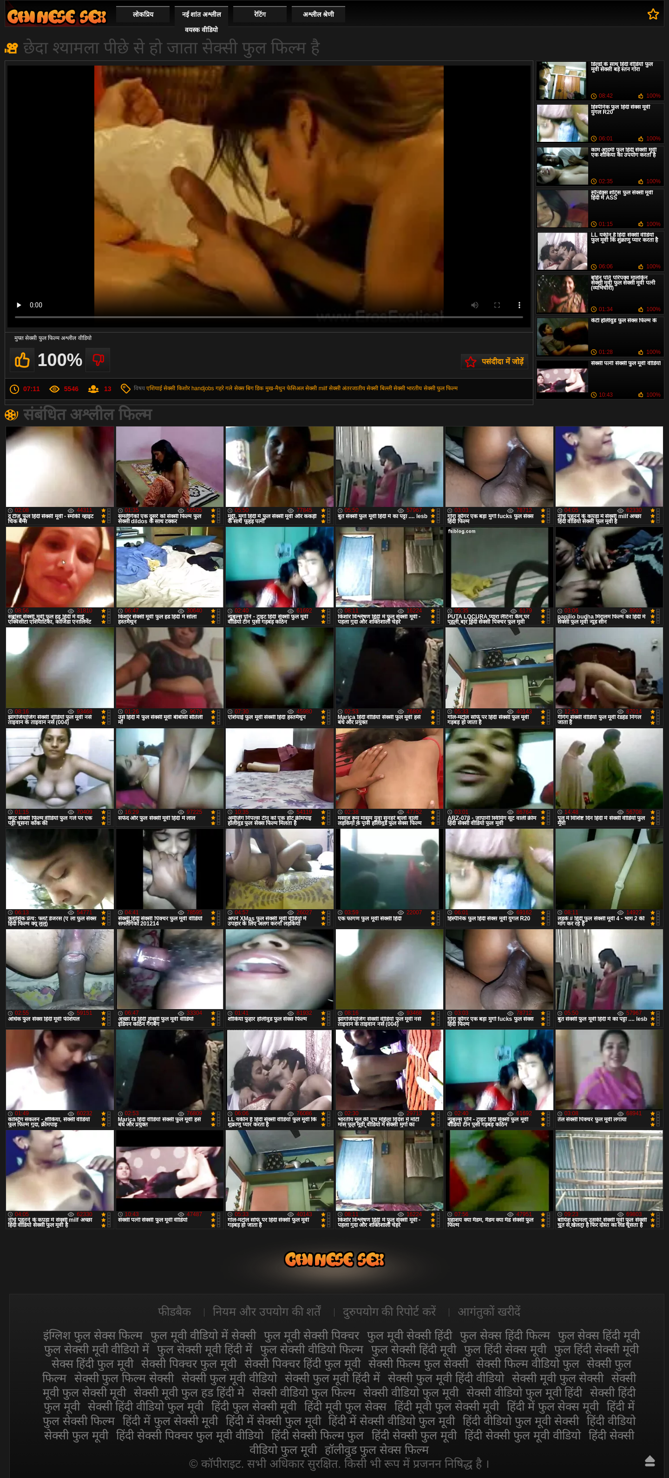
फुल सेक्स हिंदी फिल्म (505, 1335)
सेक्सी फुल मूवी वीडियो (229, 1378)
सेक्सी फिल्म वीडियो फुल (527, 1363)
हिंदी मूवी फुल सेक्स (345, 1406)
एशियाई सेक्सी (160, 388)
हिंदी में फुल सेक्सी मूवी (170, 1420)
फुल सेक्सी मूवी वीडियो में (97, 1349)
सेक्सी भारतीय (408, 388)
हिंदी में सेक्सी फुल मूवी (273, 1420)
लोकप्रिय (143, 14)
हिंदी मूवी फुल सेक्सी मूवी (446, 1406)
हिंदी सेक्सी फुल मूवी (414, 1435)
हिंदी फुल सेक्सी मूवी (253, 1406)
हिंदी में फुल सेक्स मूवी (553, 1406)
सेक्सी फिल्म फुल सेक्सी (418, 1363)
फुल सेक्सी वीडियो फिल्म (311, 1349)
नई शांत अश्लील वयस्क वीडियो (201, 22)
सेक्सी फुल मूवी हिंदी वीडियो (446, 1378)
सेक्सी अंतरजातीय (347, 388)
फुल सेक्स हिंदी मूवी (599, 1335)
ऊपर (650, 1460)
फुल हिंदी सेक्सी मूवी (596, 1349)
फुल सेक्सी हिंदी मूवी (413, 1349)
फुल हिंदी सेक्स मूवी (505, 1349)
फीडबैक (174, 1311)
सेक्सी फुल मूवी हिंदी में (332, 1378)
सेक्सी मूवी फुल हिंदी (57, 16)
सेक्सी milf (316, 388)
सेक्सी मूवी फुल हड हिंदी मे (189, 1392)
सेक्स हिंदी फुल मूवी (93, 1363)
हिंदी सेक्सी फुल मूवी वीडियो (523, 1435)
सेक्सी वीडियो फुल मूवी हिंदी (524, 1392)
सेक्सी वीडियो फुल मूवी (411, 1392)
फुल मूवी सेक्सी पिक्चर (311, 1335)
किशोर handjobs (195, 388)
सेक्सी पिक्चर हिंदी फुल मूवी (302, 1363)
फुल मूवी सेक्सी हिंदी (409, 1335)
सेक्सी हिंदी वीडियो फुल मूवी (146, 1406)
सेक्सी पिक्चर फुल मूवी (188, 1363)
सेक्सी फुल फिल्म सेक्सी (124, 1378)
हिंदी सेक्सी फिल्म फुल (317, 1435)
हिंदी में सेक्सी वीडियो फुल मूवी (391, 1420)
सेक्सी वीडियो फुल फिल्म (303, 1392)
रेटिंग (260, 14)
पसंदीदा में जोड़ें (503, 362)
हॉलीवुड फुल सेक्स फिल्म (377, 1449)
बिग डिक (254, 388)
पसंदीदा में (653, 14)
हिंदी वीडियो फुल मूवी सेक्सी (521, 1420)
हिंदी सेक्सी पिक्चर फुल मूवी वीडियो (189, 1435)
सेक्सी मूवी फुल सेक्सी (558, 1378)
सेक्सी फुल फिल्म (441, 388)
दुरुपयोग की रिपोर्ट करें (389, 1311)
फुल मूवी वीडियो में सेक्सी (203, 1335)
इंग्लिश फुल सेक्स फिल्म (93, 1335)
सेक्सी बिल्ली (379, 388)
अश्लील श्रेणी (318, 14)
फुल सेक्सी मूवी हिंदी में (204, 1349)
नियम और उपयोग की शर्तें (267, 1311)
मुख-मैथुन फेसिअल (284, 388)
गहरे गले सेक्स (230, 388)
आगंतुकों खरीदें (489, 1311)
